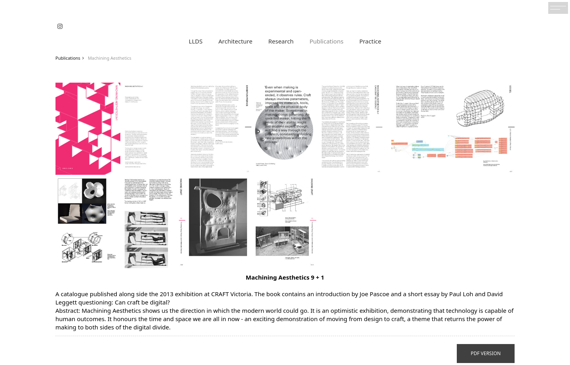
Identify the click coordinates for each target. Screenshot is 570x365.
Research (281, 41)
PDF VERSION (486, 353)
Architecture (235, 41)
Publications (327, 41)
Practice (370, 41)
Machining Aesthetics (109, 58)
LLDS (196, 41)
